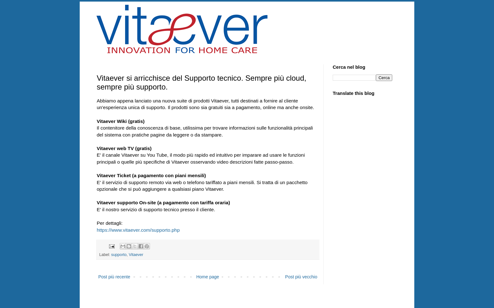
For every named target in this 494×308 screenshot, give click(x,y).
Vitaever (136, 255)
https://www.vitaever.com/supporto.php (138, 230)
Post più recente (114, 276)
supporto (119, 255)
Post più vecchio (301, 276)
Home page (207, 276)
